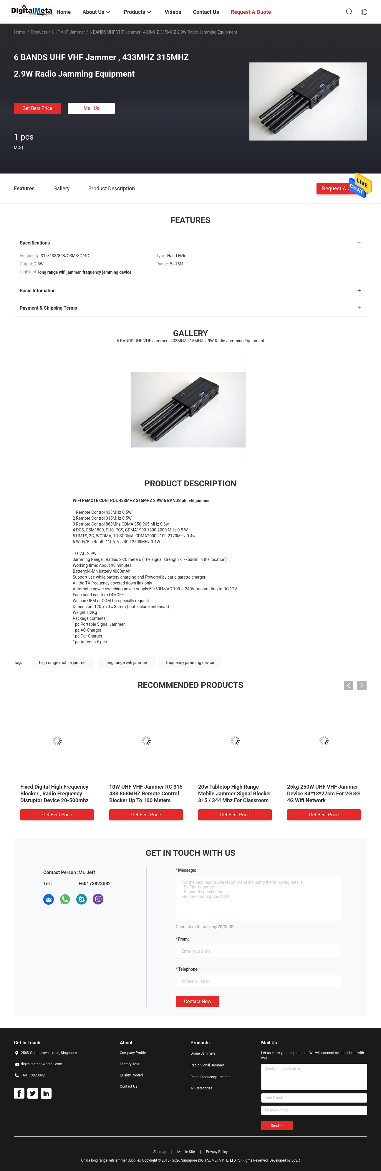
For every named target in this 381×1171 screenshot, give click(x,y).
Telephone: (188, 969)
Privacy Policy (217, 1152)
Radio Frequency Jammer (210, 1077)
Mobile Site (186, 1152)
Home (19, 32)
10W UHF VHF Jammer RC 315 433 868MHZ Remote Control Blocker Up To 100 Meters (146, 793)
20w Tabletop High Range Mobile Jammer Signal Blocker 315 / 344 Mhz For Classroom (234, 793)
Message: (187, 870)
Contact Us (128, 1086)
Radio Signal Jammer (207, 1065)
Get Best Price (37, 108)
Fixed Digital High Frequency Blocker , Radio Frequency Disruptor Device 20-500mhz (54, 793)
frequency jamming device (190, 662)
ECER (295, 1160)
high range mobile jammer (63, 662)
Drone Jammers (203, 1053)
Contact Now (197, 1001)
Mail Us (91, 108)
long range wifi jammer (126, 662)
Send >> (277, 1126)
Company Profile (133, 1053)
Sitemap (159, 1152)
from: (183, 939)
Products (39, 32)
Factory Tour (130, 1064)
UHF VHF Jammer (68, 32)
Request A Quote (342, 188)
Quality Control (131, 1075)
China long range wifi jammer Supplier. (111, 1160)
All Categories (201, 1088)
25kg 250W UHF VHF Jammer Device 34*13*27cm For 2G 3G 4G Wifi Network (323, 793)
